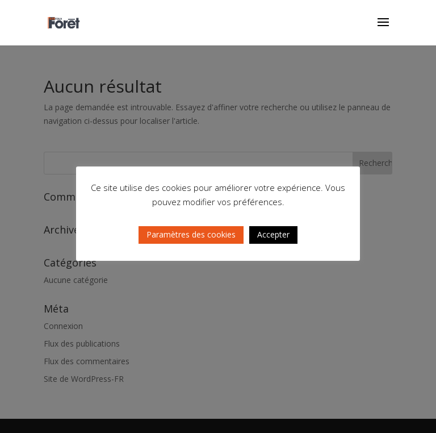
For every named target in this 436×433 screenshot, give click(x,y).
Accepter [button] (273, 234)
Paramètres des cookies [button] (191, 234)
